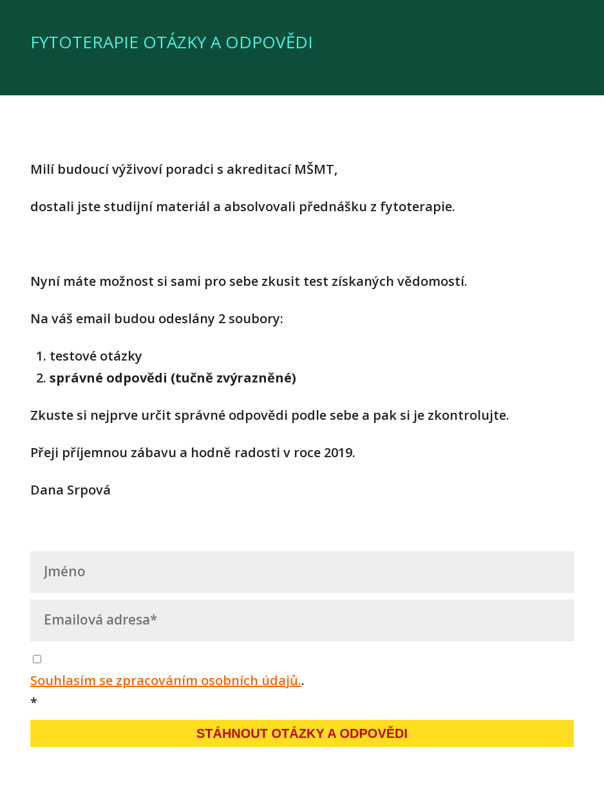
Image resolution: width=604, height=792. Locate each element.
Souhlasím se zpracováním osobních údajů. (165, 680)
